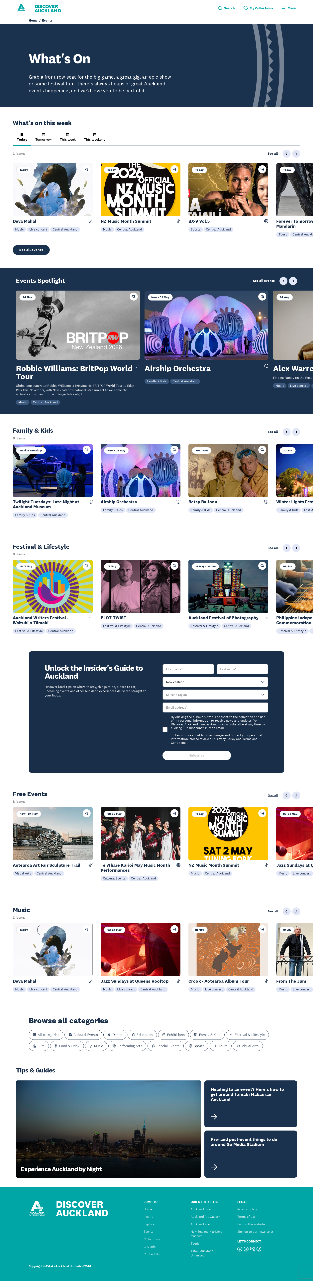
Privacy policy (247, 1209)
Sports (195, 229)
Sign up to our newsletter (255, 1232)
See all (273, 153)
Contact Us (152, 1254)
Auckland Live (201, 1209)
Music (19, 229)
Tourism (196, 1243)
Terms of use (246, 1217)
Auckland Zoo (200, 1224)
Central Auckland (65, 229)
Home (148, 1209)
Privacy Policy (225, 739)
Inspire (148, 1217)
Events (148, 1232)
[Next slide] (296, 154)
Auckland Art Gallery (205, 1217)
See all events (31, 250)
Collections (152, 1239)
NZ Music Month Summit (126, 221)
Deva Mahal (25, 221)
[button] (22, 139)
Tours (283, 234)
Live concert (38, 229)
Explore (149, 1224)
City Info (150, 1247)
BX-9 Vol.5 (199, 221)
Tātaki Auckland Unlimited (202, 1253)
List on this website (251, 1224)
